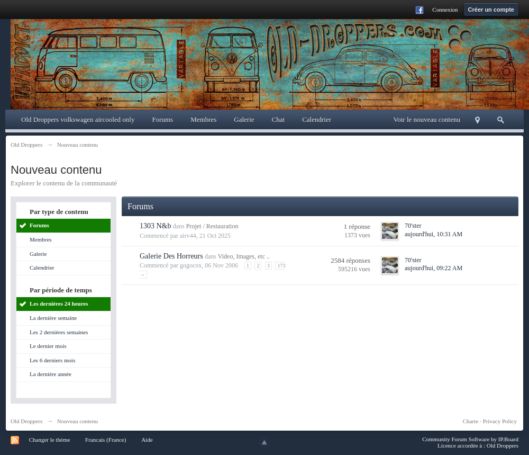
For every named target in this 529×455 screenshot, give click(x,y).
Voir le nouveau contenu (427, 119)
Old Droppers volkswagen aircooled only (77, 119)
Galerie (244, 119)
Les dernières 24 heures (59, 303)
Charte (470, 421)
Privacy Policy (500, 421)
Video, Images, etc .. (244, 256)
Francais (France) (105, 439)
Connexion (445, 9)
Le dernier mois (48, 346)
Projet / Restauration (212, 226)
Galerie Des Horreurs (171, 256)
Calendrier (316, 119)
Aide (146, 439)
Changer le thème (49, 439)
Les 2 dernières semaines (59, 332)
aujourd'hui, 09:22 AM (433, 268)
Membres (203, 119)
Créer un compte (491, 9)
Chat (278, 119)
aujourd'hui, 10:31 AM (433, 234)
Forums (162, 119)
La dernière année (50, 374)
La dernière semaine (53, 318)
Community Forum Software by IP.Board (470, 439)
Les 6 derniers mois (52, 360)
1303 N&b (155, 226)
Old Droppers (26, 421)
